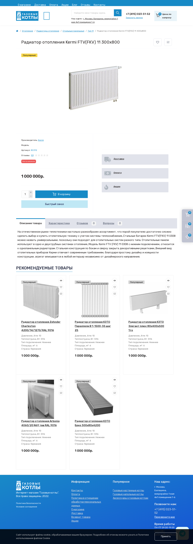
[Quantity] (25, 194)
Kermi (41, 140)
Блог (74, 4)
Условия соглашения (26, 506)
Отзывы (85, 4)
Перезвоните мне (164, 517)
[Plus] (31, 192)
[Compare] (61, 293)
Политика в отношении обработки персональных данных (86, 502)
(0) (32, 155)
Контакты (99, 4)
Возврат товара (80, 517)
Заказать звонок (134, 17)
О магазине (24, 4)
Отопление (27, 31)
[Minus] (31, 196)
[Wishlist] (61, 287)
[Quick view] (61, 280)
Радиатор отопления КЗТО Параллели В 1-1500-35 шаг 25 (93, 326)
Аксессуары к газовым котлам (130, 498)
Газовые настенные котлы (128, 490)
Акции (65, 4)
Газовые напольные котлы (128, 494)
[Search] (118, 12)
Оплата (53, 4)
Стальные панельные (73, 31)
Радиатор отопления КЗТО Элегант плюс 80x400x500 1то (146, 326)
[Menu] (47, 16)
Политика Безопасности (28, 503)
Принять (166, 536)
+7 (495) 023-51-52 (138, 14)
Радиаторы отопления (48, 31)
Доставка (40, 4)
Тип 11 (91, 31)
